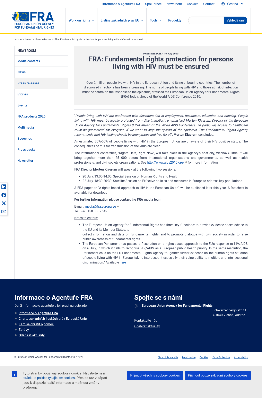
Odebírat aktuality (32, 335)
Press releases (43, 39)
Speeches (24, 138)
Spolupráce (153, 4)
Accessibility (241, 357)
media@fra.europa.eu (102, 206)
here (123, 262)
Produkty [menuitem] (174, 20)
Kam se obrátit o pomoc (36, 324)
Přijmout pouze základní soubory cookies (217, 375)
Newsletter (25, 161)
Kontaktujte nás (145, 320)
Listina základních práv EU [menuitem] (120, 20)
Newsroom (174, 4)
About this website (168, 357)
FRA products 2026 (31, 116)
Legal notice (188, 357)
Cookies (192, 4)
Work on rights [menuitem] (79, 20)
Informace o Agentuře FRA (121, 4)
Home (18, 39)
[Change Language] (233, 4)
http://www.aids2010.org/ (165, 162)
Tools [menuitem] (154, 20)
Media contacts (28, 61)
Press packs (26, 150)
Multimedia (25, 127)
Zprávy (24, 330)
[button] (3, 187)
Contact (209, 4)
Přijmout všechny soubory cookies (155, 375)
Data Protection (221, 357)
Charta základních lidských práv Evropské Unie (53, 319)
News (28, 39)
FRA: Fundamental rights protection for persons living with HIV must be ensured (98, 39)
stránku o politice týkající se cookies (49, 378)
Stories (22, 94)
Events (22, 105)
